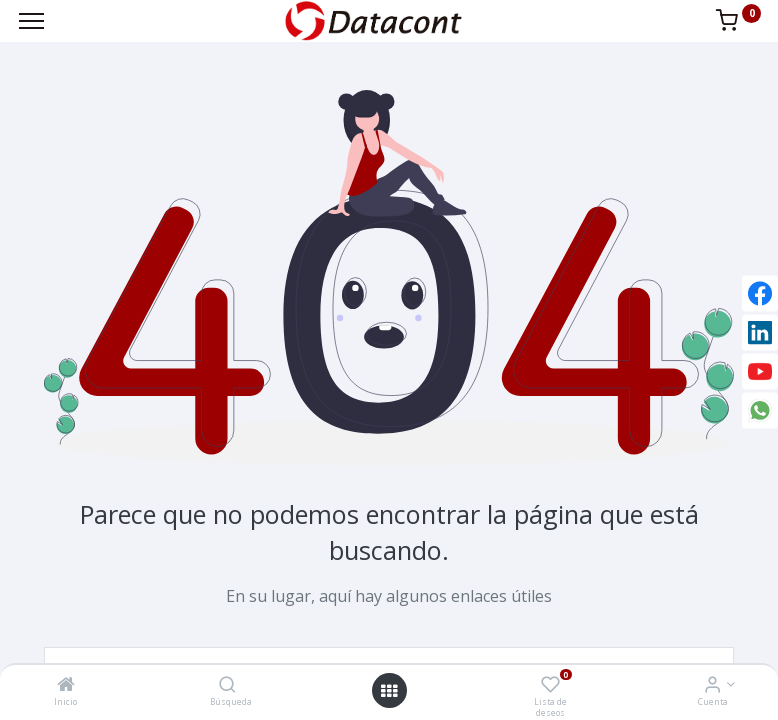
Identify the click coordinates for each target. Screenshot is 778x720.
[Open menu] (389, 691)
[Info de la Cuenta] (712, 685)
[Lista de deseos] (550, 685)
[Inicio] (66, 685)
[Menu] (31, 21)
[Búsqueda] (227, 685)
